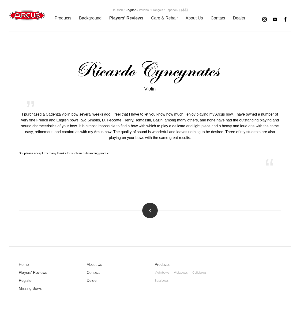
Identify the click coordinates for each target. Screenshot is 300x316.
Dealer (92, 280)
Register (26, 280)
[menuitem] (63, 18)
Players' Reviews (33, 273)
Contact (93, 273)
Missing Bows (30, 288)
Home (24, 265)
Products (162, 265)
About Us (94, 265)
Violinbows (162, 272)
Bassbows (162, 280)
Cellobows (199, 272)
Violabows (181, 272)
